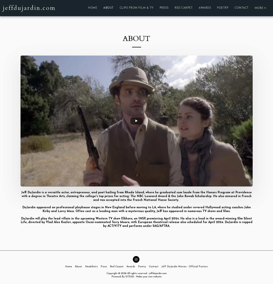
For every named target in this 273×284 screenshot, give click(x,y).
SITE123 (129, 277)
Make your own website (149, 277)
